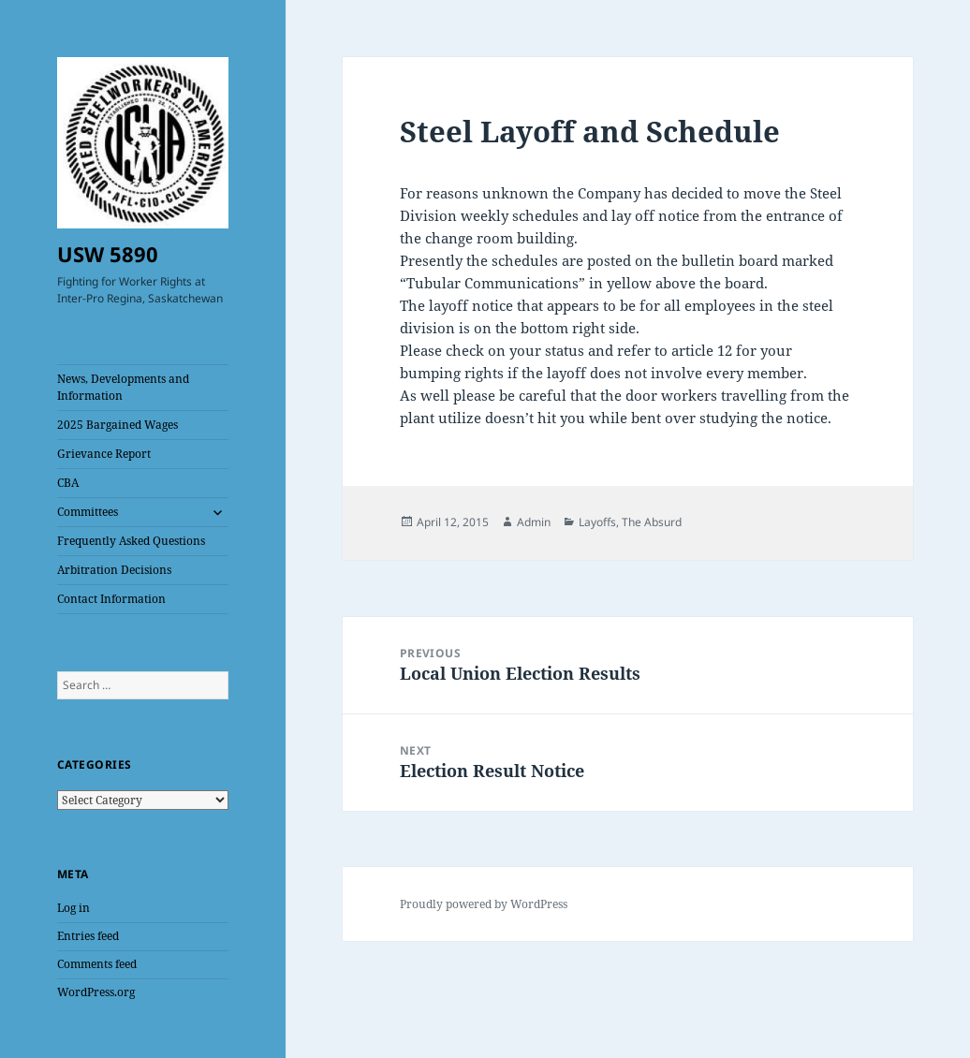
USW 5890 (107, 254)
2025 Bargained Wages (117, 425)
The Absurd (652, 522)
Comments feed (97, 964)
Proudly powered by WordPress (483, 904)
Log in (73, 908)
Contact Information (111, 599)
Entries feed (88, 936)
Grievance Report (104, 454)
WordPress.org (96, 992)
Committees (87, 512)
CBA (68, 483)
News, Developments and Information (123, 387)
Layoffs (597, 522)
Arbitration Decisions (114, 570)
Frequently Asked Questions (131, 541)
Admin (534, 522)
